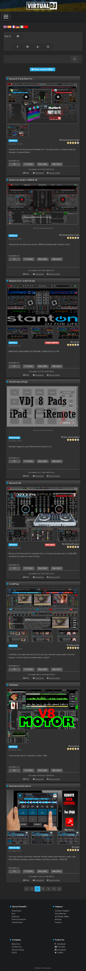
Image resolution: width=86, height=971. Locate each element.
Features (15, 916)
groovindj (75, 746)
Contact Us (17, 947)
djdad (76, 847)
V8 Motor (14, 685)
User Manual (60, 913)
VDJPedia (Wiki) (62, 916)
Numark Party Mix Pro (20, 78)
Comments (39, 173)
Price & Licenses (19, 919)
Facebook (60, 944)
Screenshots (17, 922)
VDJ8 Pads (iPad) (18, 381)
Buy (13, 913)
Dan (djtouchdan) (71, 437)
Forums (58, 922)
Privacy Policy (18, 950)
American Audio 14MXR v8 (23, 180)
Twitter (59, 952)
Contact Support (62, 911)
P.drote (76, 342)
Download (16, 911)
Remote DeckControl (20, 786)
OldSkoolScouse (71, 544)
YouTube (60, 947)
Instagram (60, 950)
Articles (58, 919)
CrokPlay (14, 584)
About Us (16, 944)
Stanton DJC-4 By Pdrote (22, 280)
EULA (14, 952)
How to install (54, 173)
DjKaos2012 (74, 645)
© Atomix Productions (43, 968)
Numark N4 (15, 483)
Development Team (70, 140)
